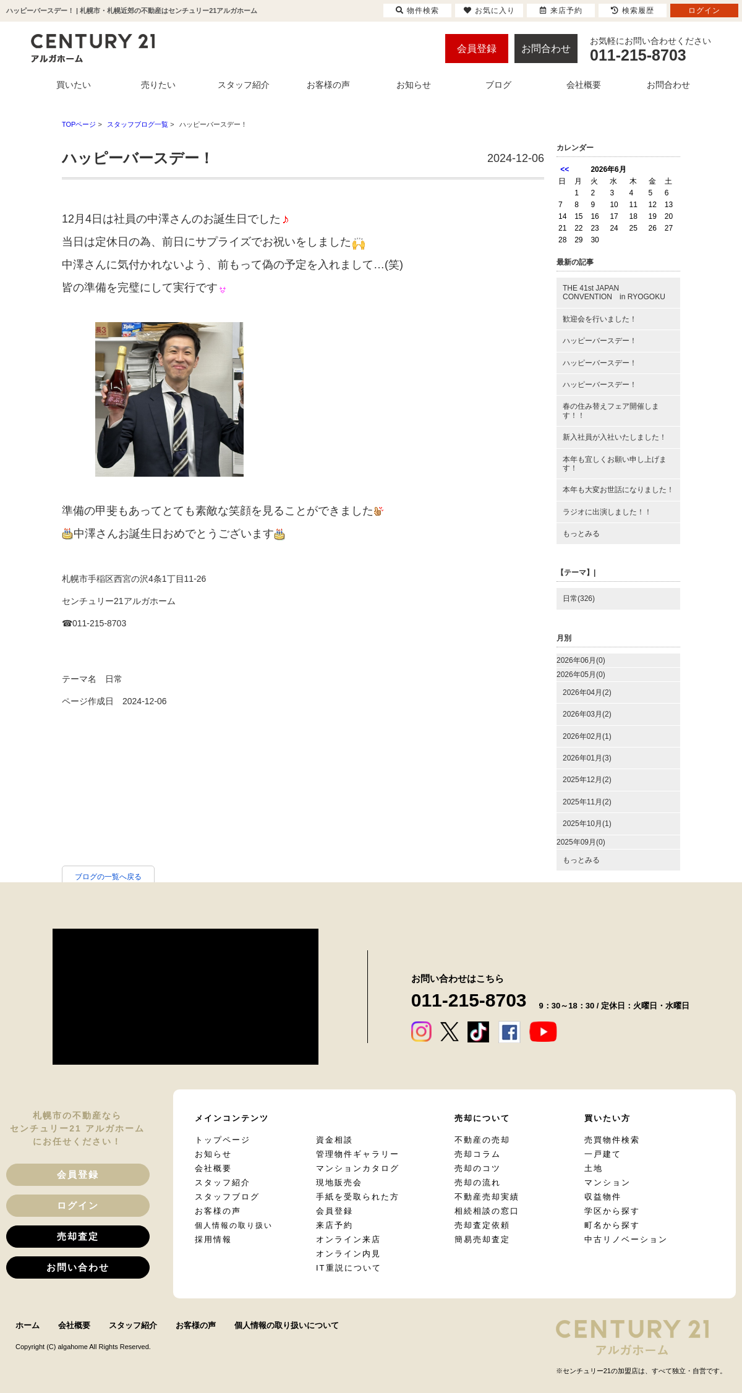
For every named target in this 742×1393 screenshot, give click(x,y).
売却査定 (78, 1236)
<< (564, 169)
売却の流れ (477, 1182)
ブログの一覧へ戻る (108, 876)
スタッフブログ (227, 1196)
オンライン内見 (348, 1253)
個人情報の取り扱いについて (286, 1325)
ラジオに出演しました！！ (607, 512)
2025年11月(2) (587, 802)
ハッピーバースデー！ (600, 340)
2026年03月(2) (587, 714)
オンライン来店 (348, 1239)
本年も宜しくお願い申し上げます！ (615, 463)
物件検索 (417, 10)
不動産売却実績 (486, 1196)
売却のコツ (477, 1168)
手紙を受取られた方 (357, 1196)
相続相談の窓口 (486, 1211)
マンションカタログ (357, 1168)
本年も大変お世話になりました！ (618, 489)
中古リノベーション (626, 1239)
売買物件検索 (612, 1139)
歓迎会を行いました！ (600, 319)
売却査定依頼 (482, 1225)
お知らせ (213, 1154)
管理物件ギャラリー (357, 1154)
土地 (593, 1168)
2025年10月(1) (587, 823)
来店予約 (334, 1225)
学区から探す (612, 1211)
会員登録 (477, 48)
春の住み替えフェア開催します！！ (611, 410)
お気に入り (489, 10)
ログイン (78, 1205)
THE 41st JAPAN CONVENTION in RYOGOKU (614, 292)
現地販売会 (339, 1182)
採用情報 (213, 1239)
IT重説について (349, 1267)
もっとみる (581, 533)
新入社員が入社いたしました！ (615, 437)
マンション (607, 1182)
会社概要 (213, 1168)
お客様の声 (218, 1211)
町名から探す (612, 1225)
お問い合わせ (77, 1267)
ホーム (27, 1325)
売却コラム (477, 1154)
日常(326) (579, 598)
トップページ (222, 1139)
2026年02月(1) (587, 736)
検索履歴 (632, 10)
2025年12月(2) (587, 779)
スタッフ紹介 (222, 1182)
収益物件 (602, 1196)
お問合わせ (546, 48)
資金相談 (334, 1139)
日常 (113, 679)
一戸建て (602, 1154)
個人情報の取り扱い (234, 1225)
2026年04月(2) (587, 692)
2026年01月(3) (587, 758)
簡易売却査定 (482, 1239)
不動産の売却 (482, 1139)
